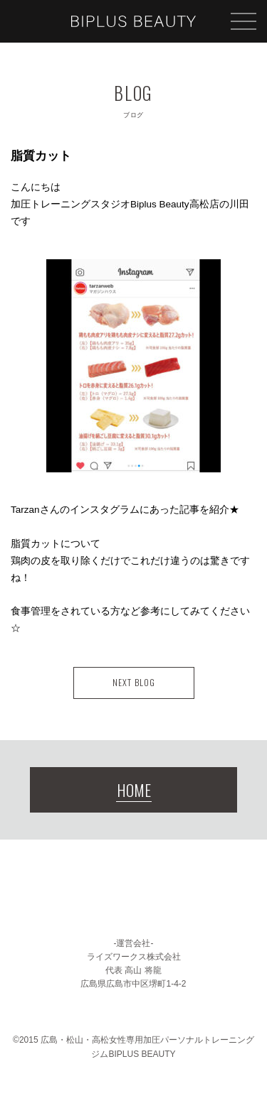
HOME (134, 789)
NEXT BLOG (133, 682)
